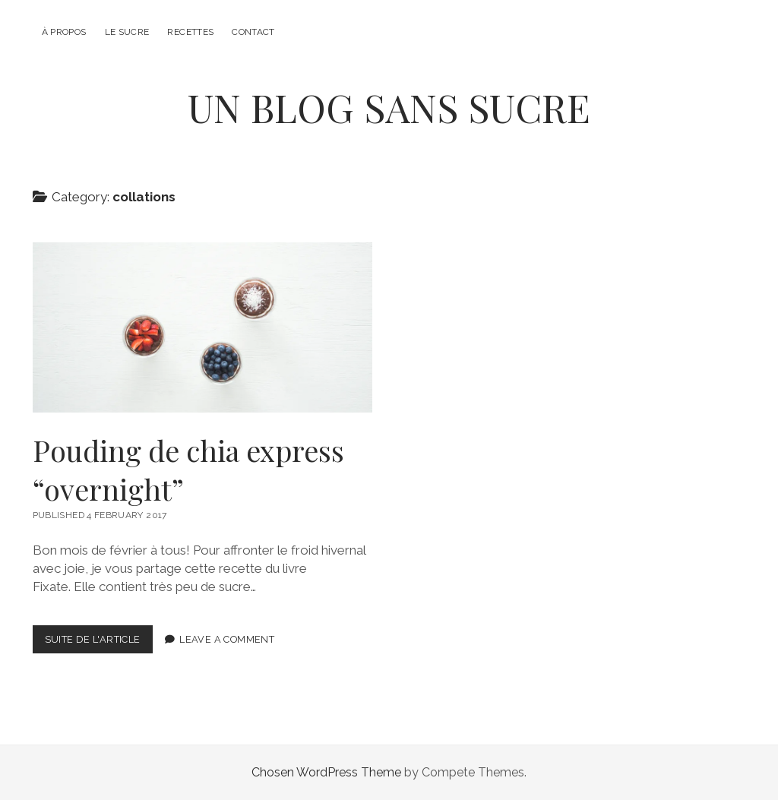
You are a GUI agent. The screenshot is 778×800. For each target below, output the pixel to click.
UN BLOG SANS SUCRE (389, 107)
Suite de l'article (99, 642)
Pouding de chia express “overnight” (203, 327)
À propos (64, 32)
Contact (253, 32)
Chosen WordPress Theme (326, 772)
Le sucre (127, 32)
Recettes (190, 32)
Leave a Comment (226, 639)
